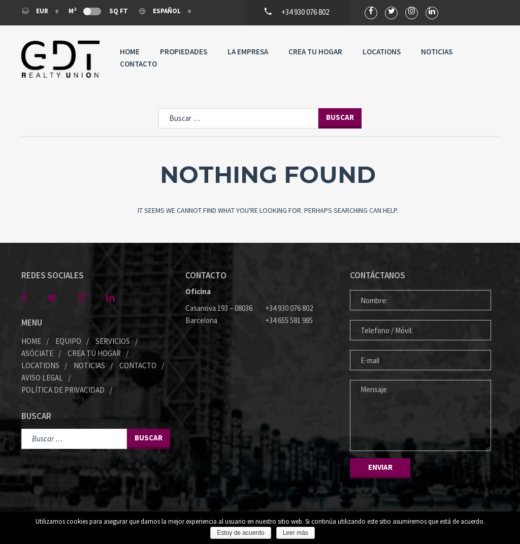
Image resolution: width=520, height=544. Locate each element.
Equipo (68, 341)
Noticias (436, 51)
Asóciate (37, 353)
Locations (382, 51)
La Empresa (248, 51)
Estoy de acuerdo (240, 532)
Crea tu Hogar (315, 51)
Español (160, 11)
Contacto (138, 64)
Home (130, 51)
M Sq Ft (98, 10)
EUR (35, 11)
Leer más (295, 532)
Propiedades (183, 51)
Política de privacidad (63, 390)
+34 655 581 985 (289, 320)
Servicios (112, 341)
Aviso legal (42, 377)
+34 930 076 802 (289, 308)
